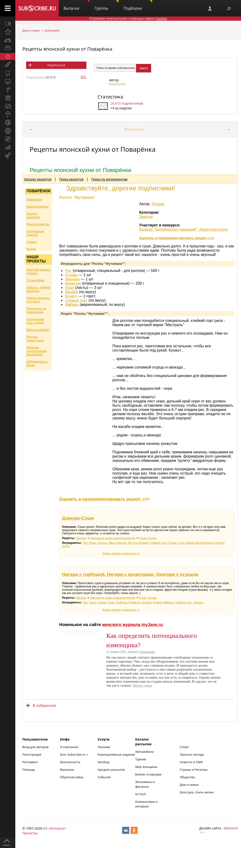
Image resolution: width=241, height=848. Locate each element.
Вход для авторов (35, 747)
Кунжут (71, 296)
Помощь (28, 769)
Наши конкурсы (37, 206)
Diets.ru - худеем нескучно (38, 289)
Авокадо (72, 279)
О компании (69, 747)
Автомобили (144, 752)
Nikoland (230, 828)
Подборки (138, 5)
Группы (107, 5)
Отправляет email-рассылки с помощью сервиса (128, 18)
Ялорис (158, 204)
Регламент (30, 762)
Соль (181, 543)
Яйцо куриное (117, 543)
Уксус (65, 546)
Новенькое (34, 199)
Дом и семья (31, 31)
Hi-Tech (140, 794)
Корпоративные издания (116, 754)
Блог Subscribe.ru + (74, 754)
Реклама (104, 747)
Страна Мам (35, 280)
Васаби (71, 292)
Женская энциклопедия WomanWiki (37, 351)
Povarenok (117, 84)
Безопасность (70, 762)
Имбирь (72, 305)
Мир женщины (146, 767)
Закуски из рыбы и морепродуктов (112, 538)
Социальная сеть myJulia (35, 320)
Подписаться (56, 65)
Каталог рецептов (37, 179)
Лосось (102, 543)
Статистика (110, 97)
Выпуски (77, 5)
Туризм (140, 759)
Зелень (198, 602)
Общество (187, 777)
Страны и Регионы (194, 769)
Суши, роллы (148, 538)
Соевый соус (76, 300)
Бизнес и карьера (148, 774)
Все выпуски (135, 129)
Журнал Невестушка (35, 338)
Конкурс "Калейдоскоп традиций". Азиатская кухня (183, 229)
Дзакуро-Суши (78, 518)
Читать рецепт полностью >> (121, 553)
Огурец (71, 275)
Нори (69, 288)
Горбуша (121, 602)
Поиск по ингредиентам (110, 179)
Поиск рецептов (71, 179)
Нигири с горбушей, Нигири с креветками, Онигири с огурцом (130, 574)
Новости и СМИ (191, 762)
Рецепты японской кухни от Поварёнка (67, 49)
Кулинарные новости (35, 233)
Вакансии (67, 769)
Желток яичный (138, 543)
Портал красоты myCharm (38, 299)
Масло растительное (199, 543)
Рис (68, 271)
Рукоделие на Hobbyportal (36, 310)
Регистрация (31, 754)
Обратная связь (72, 777)
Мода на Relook (38, 330)
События (104, 777)
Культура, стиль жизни (197, 792)
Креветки (73, 283)
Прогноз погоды (192, 754)
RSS (83, 77)
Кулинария (52, 31)
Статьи (31, 242)
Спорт (184, 747)
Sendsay (103, 762)
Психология (147, 652)
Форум (31, 249)
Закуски (146, 217)
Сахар (172, 543)
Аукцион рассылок (111, 769)
